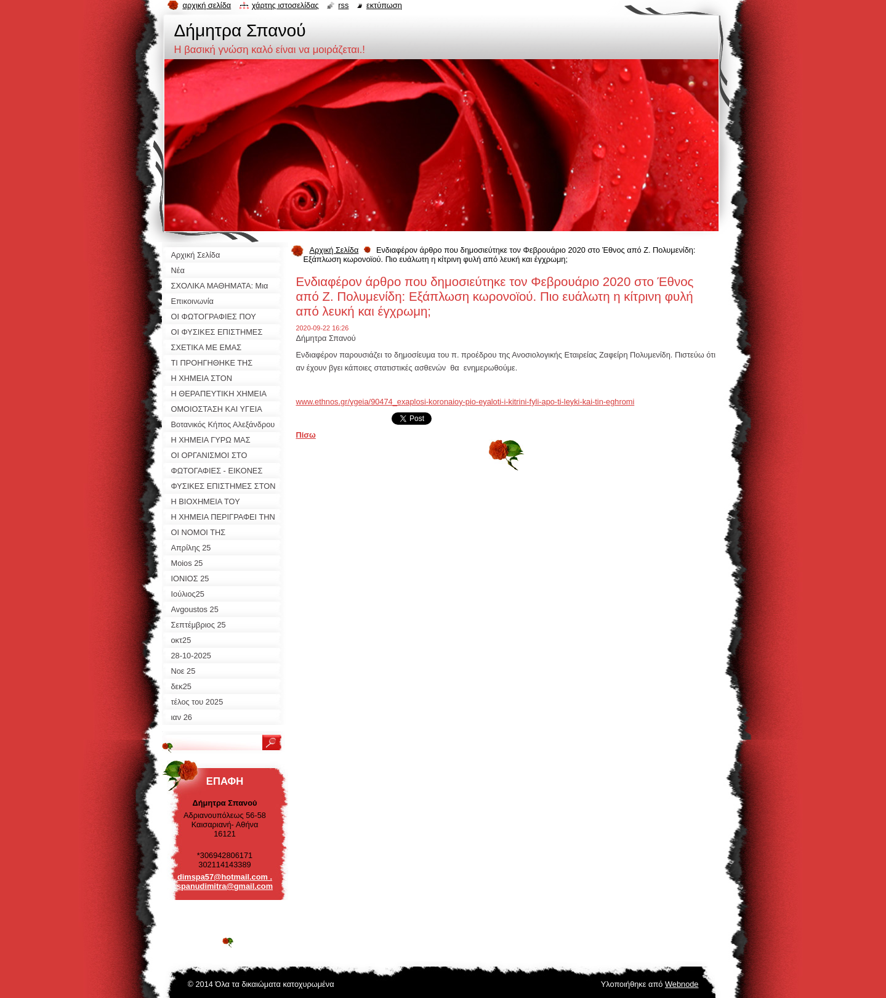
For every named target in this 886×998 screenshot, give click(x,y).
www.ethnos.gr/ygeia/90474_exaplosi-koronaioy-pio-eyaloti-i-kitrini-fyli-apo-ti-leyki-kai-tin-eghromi (465, 401)
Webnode (682, 984)
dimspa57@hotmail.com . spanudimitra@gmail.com (225, 881)
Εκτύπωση (384, 5)
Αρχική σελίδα (207, 5)
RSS (343, 5)
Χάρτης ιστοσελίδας (285, 5)
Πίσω (306, 435)
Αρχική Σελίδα (334, 250)
